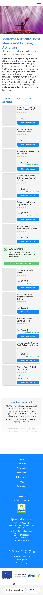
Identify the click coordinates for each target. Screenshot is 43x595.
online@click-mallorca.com (21, 531)
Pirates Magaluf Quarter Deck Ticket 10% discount (28, 344)
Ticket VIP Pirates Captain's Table (24, 319)
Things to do (21, 477)
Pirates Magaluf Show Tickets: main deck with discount (27, 177)
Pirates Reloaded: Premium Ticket (24, 130)
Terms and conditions (21, 556)
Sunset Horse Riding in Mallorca (27, 271)
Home (21, 459)
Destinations (21, 472)
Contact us (21, 486)
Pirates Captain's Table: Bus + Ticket (27, 368)
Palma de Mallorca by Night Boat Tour (26, 203)
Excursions (21, 468)
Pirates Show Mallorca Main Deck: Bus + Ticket (27, 227)
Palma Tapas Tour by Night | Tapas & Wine (26, 108)
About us (21, 464)
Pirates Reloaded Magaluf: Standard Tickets (25, 296)
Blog (21, 481)
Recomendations (21, 500)
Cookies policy (21, 563)
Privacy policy (21, 560)
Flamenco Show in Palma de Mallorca (28, 152)
